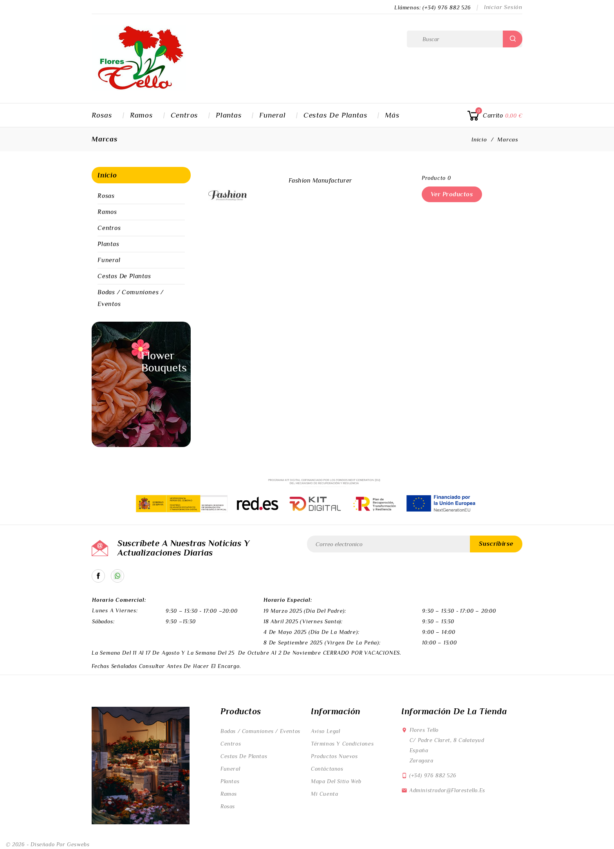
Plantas (229, 115)
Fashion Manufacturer (320, 180)
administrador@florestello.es (447, 790)
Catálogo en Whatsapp (117, 576)
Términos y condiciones (342, 743)
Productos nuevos (334, 756)
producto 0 (436, 178)
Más (392, 115)
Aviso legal (325, 731)
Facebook (98, 576)
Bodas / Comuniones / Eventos (131, 298)
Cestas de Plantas (335, 115)
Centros (185, 115)
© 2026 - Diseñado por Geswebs (47, 844)
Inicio (107, 175)
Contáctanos (327, 769)
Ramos (141, 115)
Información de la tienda (454, 711)
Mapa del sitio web (336, 781)
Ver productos (452, 194)
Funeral (272, 115)
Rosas (102, 115)
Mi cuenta (324, 794)
